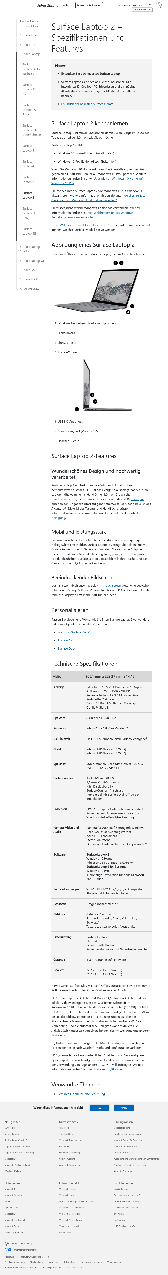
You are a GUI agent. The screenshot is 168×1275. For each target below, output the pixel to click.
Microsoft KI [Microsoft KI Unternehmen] (10, 1188)
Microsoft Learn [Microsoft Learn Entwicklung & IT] (66, 1195)
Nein (123, 1108)
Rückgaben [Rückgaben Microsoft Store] (64, 1146)
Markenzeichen (114, 1261)
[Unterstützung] (47, 5)
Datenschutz (69, 1261)
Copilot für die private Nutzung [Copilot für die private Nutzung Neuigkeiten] (19, 1152)
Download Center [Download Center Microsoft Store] (67, 1133)
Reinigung (58, 518)
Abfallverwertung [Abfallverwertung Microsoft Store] (67, 1158)
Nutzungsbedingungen (91, 1261)
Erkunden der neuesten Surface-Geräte (87, 104)
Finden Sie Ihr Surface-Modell (30, 23)
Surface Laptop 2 (28, 195)
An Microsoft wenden (15, 1261)
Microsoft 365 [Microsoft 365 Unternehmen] (11, 1213)
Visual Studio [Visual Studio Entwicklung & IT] (65, 1232)
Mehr (66, 5)
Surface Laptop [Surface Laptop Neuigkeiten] (12, 1133)
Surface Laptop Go (32, 260)
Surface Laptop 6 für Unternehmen (31, 130)
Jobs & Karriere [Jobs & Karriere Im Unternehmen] (121, 1188)
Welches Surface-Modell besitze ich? (84, 225)
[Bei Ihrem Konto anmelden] (158, 5)
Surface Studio (29, 35)
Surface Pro (27, 44)
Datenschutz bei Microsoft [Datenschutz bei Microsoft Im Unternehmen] (126, 1207)
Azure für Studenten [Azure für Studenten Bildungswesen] (123, 1171)
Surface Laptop (30, 54)
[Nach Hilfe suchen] (149, 5)
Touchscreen (112, 585)
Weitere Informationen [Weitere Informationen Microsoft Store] (69, 1164)
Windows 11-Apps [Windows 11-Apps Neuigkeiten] (13, 1171)
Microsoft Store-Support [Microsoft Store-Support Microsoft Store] (70, 1140)
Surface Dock (66, 648)
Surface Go (27, 270)
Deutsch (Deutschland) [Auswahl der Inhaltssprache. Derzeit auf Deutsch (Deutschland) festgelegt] (21, 1243)
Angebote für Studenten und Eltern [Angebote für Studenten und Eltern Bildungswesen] (130, 1164)
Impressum (53, 1261)
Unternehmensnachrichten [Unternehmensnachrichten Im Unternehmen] (126, 1201)
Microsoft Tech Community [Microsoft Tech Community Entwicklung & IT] (71, 1207)
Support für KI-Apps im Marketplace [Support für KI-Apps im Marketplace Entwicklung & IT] (76, 1201)
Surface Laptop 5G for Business (31, 69)
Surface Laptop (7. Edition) (29, 109)
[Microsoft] (18, 5)
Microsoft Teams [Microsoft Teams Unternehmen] (12, 1226)
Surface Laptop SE (29, 231)
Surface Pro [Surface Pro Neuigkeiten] (10, 1127)
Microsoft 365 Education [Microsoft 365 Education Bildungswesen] (125, 1146)
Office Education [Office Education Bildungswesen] (121, 1152)
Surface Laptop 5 (28, 148)
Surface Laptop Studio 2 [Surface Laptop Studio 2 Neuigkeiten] (16, 1140)
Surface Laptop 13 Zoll (29, 89)
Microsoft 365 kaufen (89, 5)
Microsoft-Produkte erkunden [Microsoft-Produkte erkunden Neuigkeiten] (18, 1164)
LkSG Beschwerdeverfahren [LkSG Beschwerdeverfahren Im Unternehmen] (126, 1226)
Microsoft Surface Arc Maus (76, 632)
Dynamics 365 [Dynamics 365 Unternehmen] (11, 1207)
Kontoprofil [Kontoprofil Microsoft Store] (64, 1127)
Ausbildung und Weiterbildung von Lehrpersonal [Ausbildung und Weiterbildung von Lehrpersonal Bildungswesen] (136, 1158)
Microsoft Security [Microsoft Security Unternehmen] (13, 1195)
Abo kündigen (36, 1261)
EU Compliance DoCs (53, 1267)
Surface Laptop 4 (28, 163)
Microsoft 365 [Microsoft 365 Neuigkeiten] (11, 1158)
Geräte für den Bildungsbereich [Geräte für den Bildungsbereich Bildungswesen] (128, 1133)
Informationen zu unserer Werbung (21, 1267)
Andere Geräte (29, 288)
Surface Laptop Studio (30, 248)
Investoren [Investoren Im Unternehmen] (119, 1213)
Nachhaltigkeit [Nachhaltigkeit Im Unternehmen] (120, 1219)
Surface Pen (66, 640)
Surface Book (28, 279)
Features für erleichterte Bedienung (81, 1094)
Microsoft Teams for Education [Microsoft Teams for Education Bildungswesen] (128, 1140)
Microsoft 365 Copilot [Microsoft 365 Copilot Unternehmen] (15, 1219)
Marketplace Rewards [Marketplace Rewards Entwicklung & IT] (69, 1226)
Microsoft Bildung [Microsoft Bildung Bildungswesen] (122, 1127)
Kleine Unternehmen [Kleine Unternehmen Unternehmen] (14, 1232)
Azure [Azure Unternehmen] (7, 1201)
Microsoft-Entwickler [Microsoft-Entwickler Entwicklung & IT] (68, 1188)
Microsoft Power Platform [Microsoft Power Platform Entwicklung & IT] (71, 1219)
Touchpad (137, 499)
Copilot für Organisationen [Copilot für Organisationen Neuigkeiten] (17, 1146)
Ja (99, 1108)
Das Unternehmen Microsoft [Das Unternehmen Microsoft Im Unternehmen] (127, 1195)
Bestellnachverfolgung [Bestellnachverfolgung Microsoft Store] (69, 1152)
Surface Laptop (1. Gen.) (29, 213)
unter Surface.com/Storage (104, 1069)
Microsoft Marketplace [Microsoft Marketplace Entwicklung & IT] (69, 1213)
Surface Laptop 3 (28, 179)
